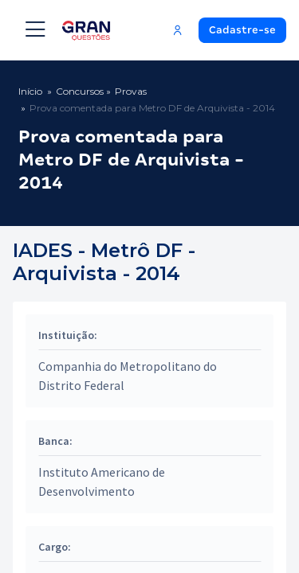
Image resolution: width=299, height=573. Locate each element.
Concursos (80, 91)
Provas (131, 91)
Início (30, 91)
